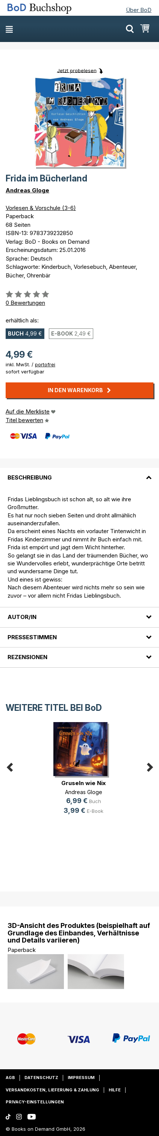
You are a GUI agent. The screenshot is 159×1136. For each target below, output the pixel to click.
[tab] (79, 473)
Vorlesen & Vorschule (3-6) (41, 207)
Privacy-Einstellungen (35, 1102)
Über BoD (138, 9)
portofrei (45, 364)
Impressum (81, 1077)
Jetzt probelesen (77, 70)
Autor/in (22, 616)
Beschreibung (30, 477)
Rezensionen (27, 657)
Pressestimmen (32, 637)
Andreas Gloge (27, 190)
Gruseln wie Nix (83, 783)
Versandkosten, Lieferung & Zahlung (52, 1090)
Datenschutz (41, 1077)
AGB (10, 1077)
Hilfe (115, 1090)
